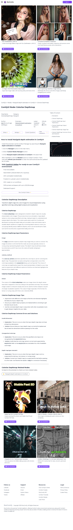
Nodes (10, 102)
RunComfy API (43, 492)
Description (55, 115)
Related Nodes (56, 136)
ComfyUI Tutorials (43, 494)
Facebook (6, 490)
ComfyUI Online (12, 164)
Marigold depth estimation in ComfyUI (24, 102)
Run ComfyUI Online (25, 192)
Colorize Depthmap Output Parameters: (59, 126)
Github (5, 132)
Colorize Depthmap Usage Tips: (60, 129)
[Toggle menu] (2, 2)
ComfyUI (3, 102)
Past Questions (43, 132)
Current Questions (30, 132)
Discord (23, 487)
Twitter (6, 494)
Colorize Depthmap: (57, 118)
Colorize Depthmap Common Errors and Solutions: (61, 133)
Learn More (42, 499)
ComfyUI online (36, 508)
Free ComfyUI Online (44, 487)
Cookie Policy (63, 492)
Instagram (6, 492)
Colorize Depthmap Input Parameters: (58, 122)
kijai (2, 123)
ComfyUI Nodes (43, 497)
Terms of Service (64, 487)
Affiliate (23, 494)
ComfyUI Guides (43, 490)
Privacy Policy (64, 490)
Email (22, 490)
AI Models (39, 509)
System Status (24, 492)
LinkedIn (6, 487)
